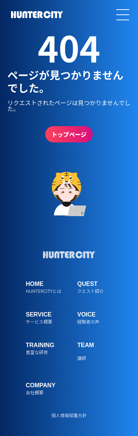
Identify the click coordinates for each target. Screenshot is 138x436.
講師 (81, 357)
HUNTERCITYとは (43, 290)
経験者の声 (88, 321)
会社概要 (34, 392)
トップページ (69, 134)
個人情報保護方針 (68, 415)
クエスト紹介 (90, 290)
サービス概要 (39, 321)
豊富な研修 (37, 351)
